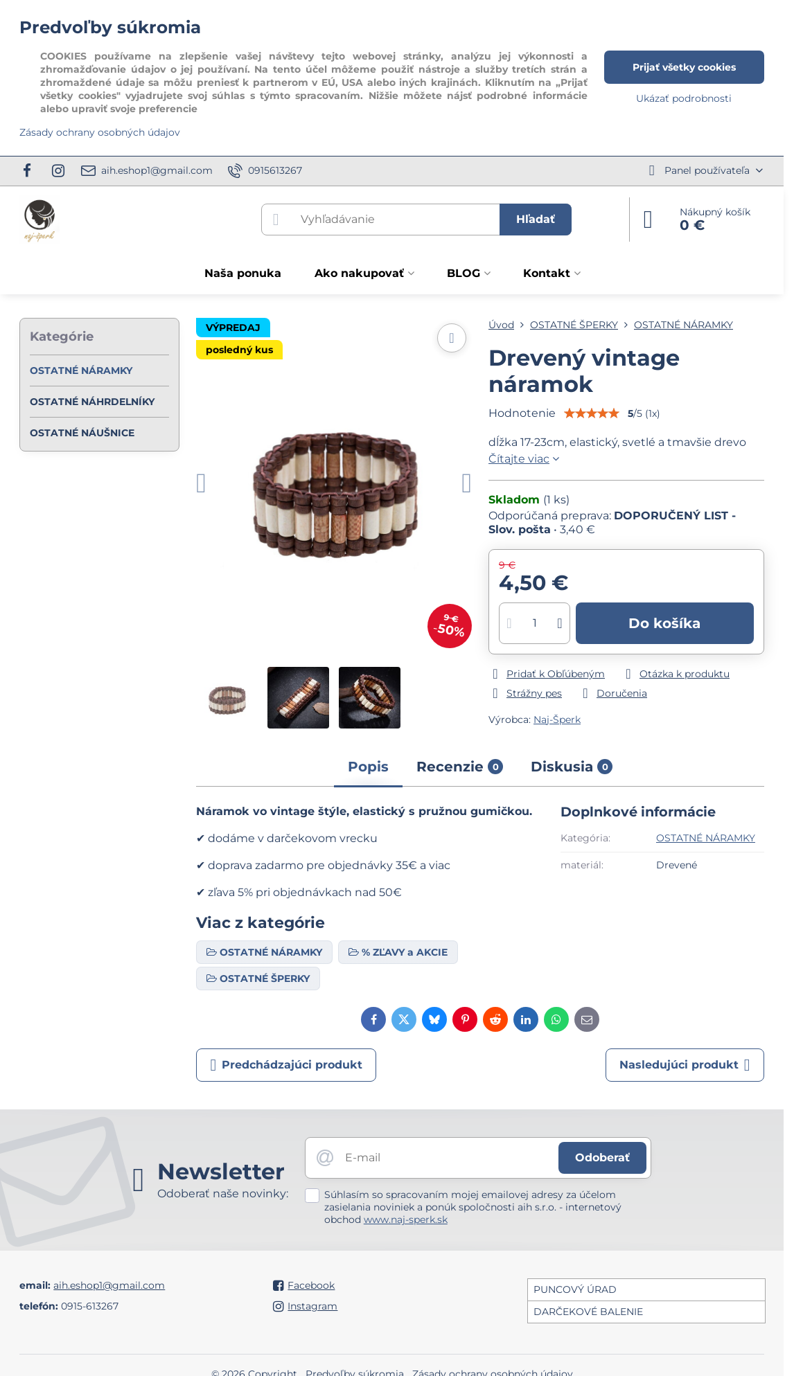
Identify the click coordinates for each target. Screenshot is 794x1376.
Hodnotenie (522, 413)
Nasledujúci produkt (684, 1065)
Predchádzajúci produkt (286, 1065)
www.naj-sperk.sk (406, 1219)
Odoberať (602, 1157)
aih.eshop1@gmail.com (109, 1285)
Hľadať (535, 219)
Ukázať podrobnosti (684, 98)
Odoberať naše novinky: (222, 1193)
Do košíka (664, 623)
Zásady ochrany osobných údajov (99, 132)
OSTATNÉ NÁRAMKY (705, 838)
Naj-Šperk (557, 719)
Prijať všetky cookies (684, 67)
